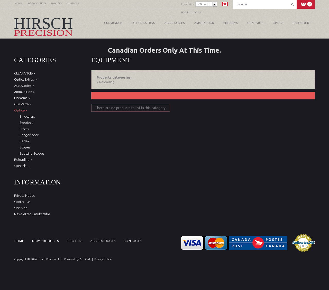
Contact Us (22, 201)
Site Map (21, 208)
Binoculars (26, 116)
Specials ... (21, 165)
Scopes (24, 147)
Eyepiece (25, 122)
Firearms (230, 23)
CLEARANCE (113, 23)
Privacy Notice (24, 195)
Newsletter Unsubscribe (32, 214)
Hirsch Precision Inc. (50, 259)
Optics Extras (143, 23)
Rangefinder (28, 135)
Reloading (301, 23)
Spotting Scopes (31, 153)
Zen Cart (84, 259)
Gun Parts (255, 23)
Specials (75, 241)
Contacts (132, 241)
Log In (197, 12)
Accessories (174, 23)
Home (185, 12)
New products (45, 241)
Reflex (23, 141)
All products (103, 241)
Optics (278, 23)
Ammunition (204, 23)
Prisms (23, 128)
